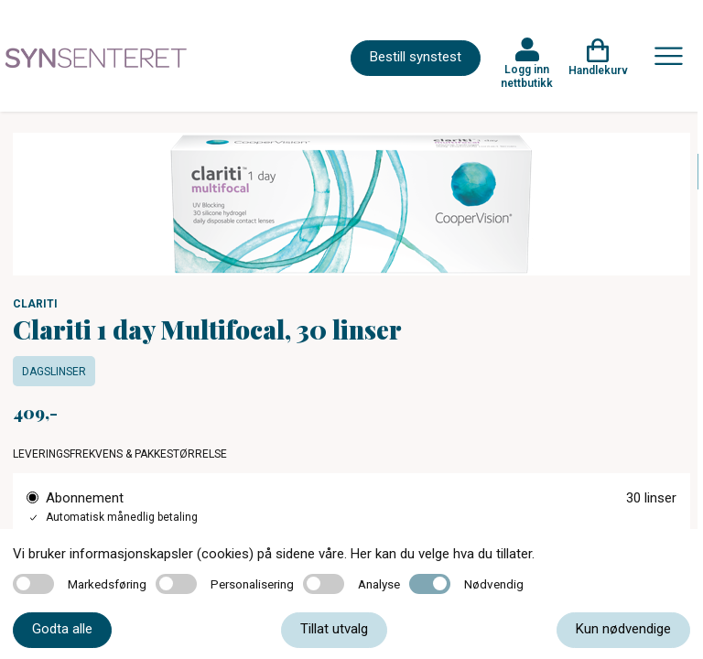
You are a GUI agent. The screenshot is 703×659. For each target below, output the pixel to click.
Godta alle (62, 629)
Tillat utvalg (334, 629)
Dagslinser (54, 371)
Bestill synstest (415, 57)
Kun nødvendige (623, 629)
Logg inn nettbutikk (527, 76)
